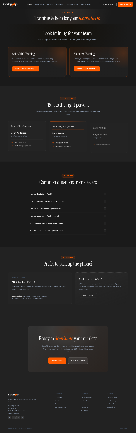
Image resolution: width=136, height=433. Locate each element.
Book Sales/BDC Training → (25, 69)
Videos (83, 404)
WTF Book (84, 410)
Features (50, 4)
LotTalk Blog (85, 401)
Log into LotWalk (108, 4)
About (29, 4)
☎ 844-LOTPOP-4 (23, 285)
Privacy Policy (124, 428)
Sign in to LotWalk (78, 361)
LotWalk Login (112, 398)
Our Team (58, 401)
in (18, 417)
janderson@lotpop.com (21, 149)
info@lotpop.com (13, 406)
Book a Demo (57, 360)
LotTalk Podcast (86, 398)
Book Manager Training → (87, 69)
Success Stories (72, 4)
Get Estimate (111, 407)
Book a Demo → (125, 4)
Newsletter (85, 407)
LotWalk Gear (111, 404)
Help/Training (86, 4)
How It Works (39, 4)
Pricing (57, 404)
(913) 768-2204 (18, 146)
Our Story (58, 398)
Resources (59, 4)
